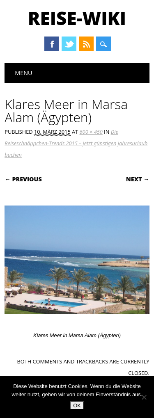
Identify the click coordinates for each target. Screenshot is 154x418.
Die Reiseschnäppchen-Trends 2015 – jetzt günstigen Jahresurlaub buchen (76, 143)
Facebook (51, 44)
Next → (137, 179)
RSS (86, 44)
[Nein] (144, 397)
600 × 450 (91, 131)
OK (77, 405)
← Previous (23, 179)
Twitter (69, 44)
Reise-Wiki (77, 18)
